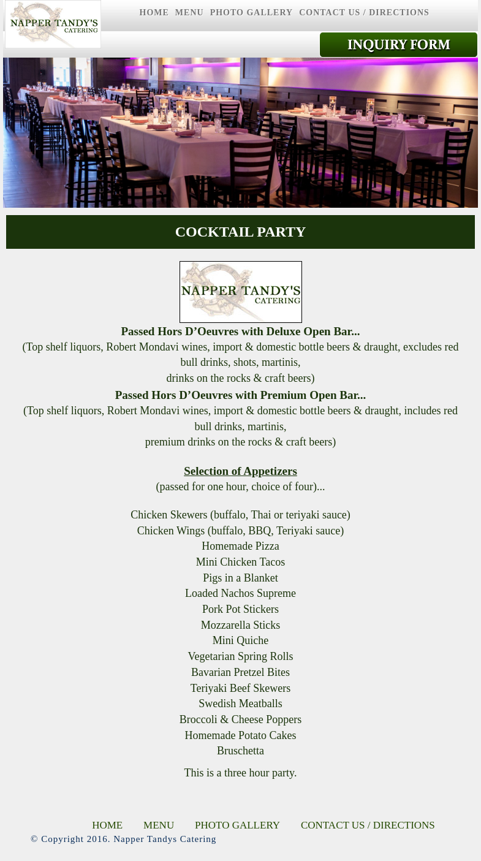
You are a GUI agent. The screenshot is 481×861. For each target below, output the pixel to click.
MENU (189, 12)
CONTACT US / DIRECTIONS (364, 12)
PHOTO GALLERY (252, 12)
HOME (154, 12)
